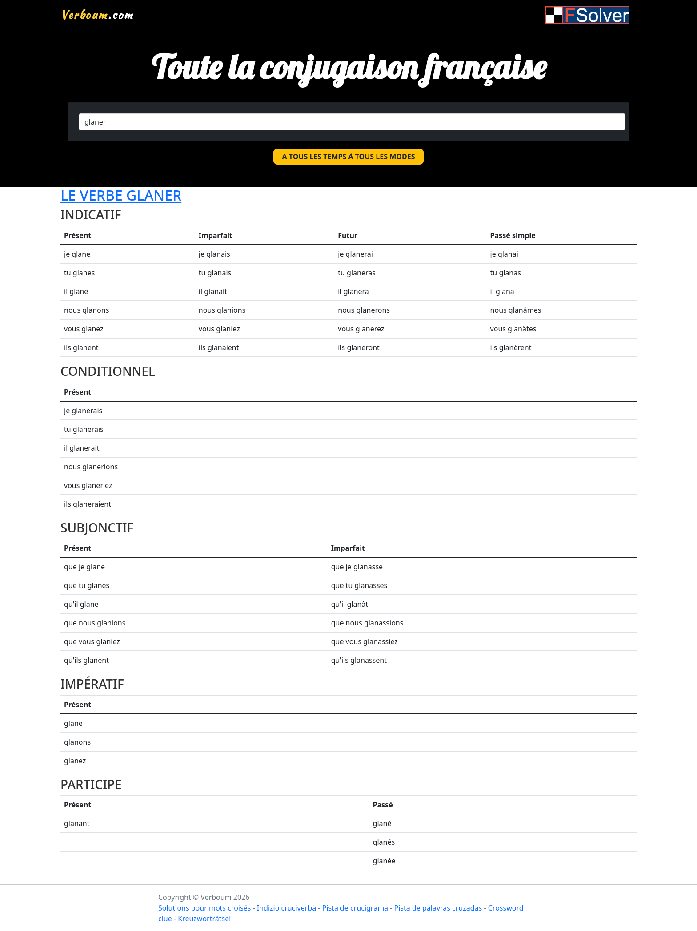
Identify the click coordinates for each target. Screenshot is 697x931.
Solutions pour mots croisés (204, 908)
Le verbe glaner (120, 195)
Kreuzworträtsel (204, 918)
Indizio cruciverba (286, 908)
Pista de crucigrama (355, 908)
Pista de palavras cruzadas (438, 908)
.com (97, 15)
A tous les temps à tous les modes (348, 156)
